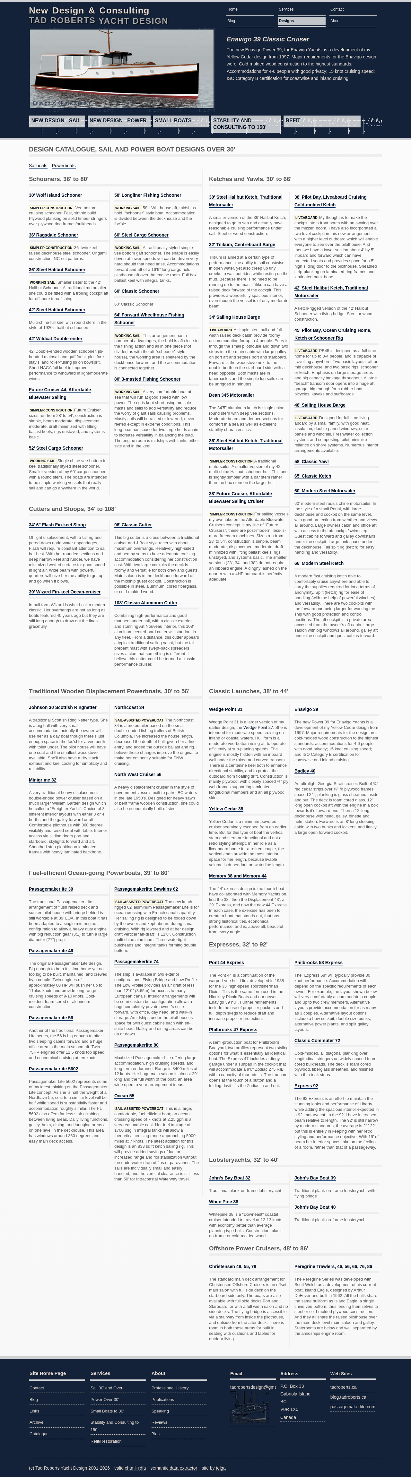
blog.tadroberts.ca (348, 1397)
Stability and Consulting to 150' (240, 124)
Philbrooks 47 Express (233, 1029)
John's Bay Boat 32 (229, 1177)
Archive (36, 1422)
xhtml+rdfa (135, 1468)
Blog (231, 21)
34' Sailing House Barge (234, 317)
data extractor (183, 1468)
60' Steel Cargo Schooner (141, 235)
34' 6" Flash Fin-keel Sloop (57, 524)
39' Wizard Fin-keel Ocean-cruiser (65, 591)
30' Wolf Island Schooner (55, 195)
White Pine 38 (223, 1201)
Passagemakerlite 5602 (53, 1068)
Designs (286, 21)
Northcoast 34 (129, 707)
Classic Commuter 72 (317, 1040)
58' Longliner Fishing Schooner (147, 195)
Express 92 (306, 1085)
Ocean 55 (124, 1095)
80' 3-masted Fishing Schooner (147, 379)
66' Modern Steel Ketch (319, 563)
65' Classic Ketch (312, 476)
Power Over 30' (105, 1399)
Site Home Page (48, 1373)
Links (34, 1411)
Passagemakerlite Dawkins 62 (146, 889)
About (335, 21)
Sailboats (38, 165)
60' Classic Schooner (136, 291)
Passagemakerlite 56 (51, 1017)
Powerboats (64, 165)
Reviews (159, 1422)
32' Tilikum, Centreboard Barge (242, 244)
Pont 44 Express (226, 962)
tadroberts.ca (343, 1387)
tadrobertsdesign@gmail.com (253, 1404)
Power (118, 120)
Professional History (170, 1388)
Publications (163, 1399)
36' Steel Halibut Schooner (57, 269)
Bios (156, 1433)
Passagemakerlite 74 (136, 961)
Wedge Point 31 (225, 709)
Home (232, 9)
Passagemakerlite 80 (136, 1045)
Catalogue (39, 1433)
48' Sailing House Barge (319, 405)
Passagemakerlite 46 (51, 950)
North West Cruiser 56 (138, 774)
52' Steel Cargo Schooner (56, 448)
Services (286, 9)
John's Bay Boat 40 (315, 1207)
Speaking (160, 1411)
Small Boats (173, 120)
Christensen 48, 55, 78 (232, 1266)
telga (220, 1468)
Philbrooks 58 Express (318, 962)
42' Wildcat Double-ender (56, 338)
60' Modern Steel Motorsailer (324, 490)
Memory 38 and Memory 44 (238, 875)
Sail (56, 120)
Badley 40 (304, 770)
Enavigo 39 (306, 709)
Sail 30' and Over (106, 1388)
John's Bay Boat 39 (315, 1177)
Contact (337, 9)
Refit (292, 120)
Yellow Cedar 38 (226, 808)
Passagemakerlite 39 (51, 889)
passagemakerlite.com (352, 1406)
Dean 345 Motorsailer (231, 395)
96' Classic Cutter (133, 524)
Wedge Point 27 (258, 727)
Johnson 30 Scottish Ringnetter (63, 707)
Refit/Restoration (106, 1441)
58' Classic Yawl (311, 461)
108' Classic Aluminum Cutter (146, 602)
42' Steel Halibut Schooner (57, 309)
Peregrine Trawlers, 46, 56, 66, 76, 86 (333, 1266)
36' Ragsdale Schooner (53, 235)
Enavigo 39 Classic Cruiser (268, 39)
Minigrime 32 (43, 779)
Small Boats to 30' (107, 1411)
